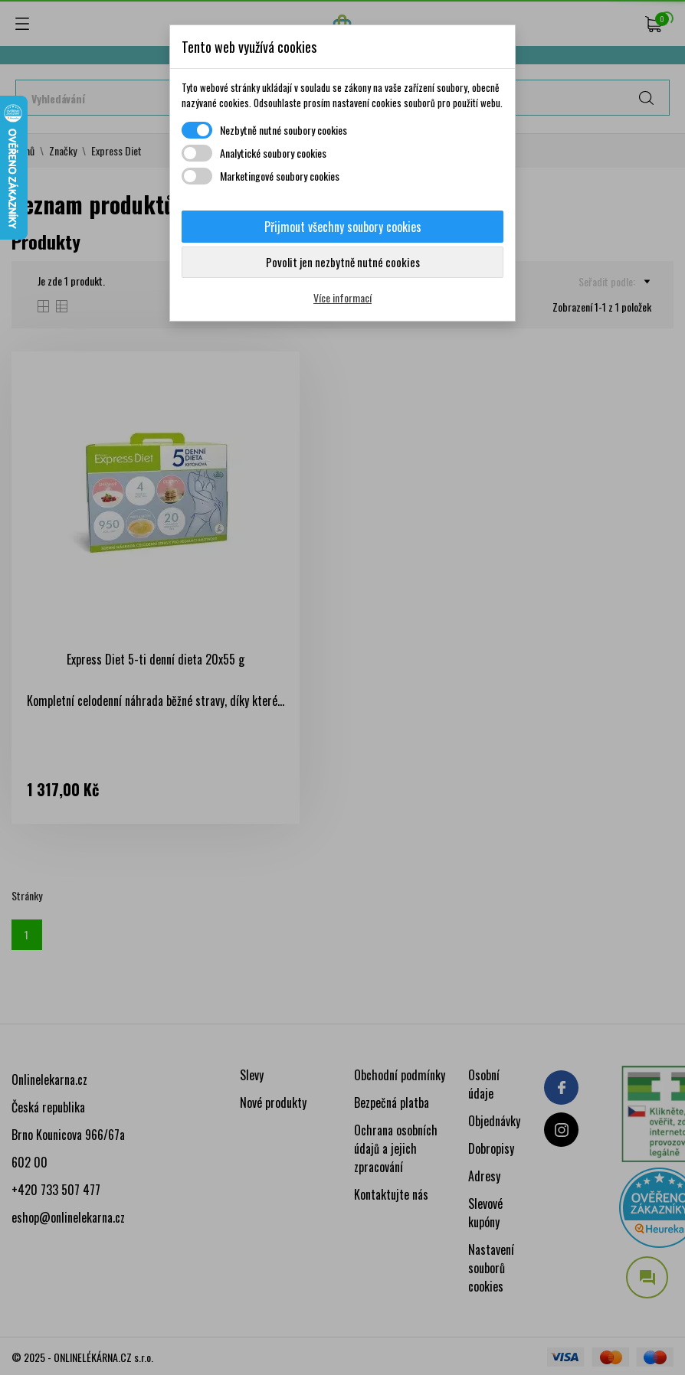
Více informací (342, 297)
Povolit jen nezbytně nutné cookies (343, 261)
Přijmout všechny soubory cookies (342, 226)
